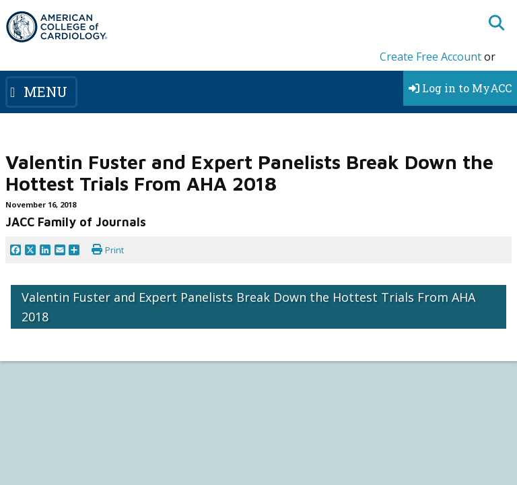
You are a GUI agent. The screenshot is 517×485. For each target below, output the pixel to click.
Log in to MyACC (460, 88)
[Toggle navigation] (41, 91)
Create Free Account (430, 56)
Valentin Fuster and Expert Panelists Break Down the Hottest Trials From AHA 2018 (248, 307)
